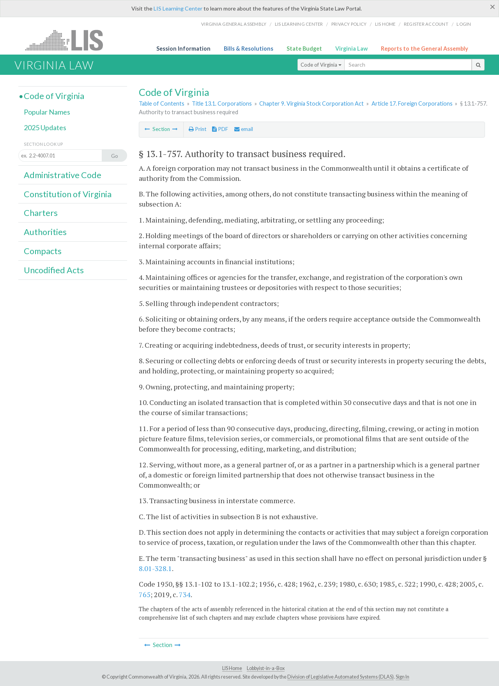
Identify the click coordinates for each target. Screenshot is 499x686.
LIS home (385, 24)
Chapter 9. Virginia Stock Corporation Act (311, 103)
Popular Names (47, 112)
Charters (41, 213)
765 (144, 594)
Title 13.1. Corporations (222, 103)
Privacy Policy (349, 24)
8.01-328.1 (155, 568)
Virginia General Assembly (233, 24)
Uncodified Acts (54, 270)
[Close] (492, 7)
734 (185, 594)
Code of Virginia (321, 65)
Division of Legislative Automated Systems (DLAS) (340, 677)
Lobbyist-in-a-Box (266, 668)
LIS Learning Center (178, 8)
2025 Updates (45, 127)
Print (197, 129)
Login (464, 24)
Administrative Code (62, 175)
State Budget (304, 48)
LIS (68, 40)
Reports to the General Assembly (424, 48)
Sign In (402, 677)
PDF (220, 129)
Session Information (183, 48)
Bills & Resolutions (248, 48)
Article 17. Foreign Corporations (412, 103)
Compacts (43, 251)
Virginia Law (351, 48)
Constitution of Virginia (67, 194)
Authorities (45, 232)
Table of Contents (161, 103)
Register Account (426, 24)
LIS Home (232, 668)
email (243, 129)
